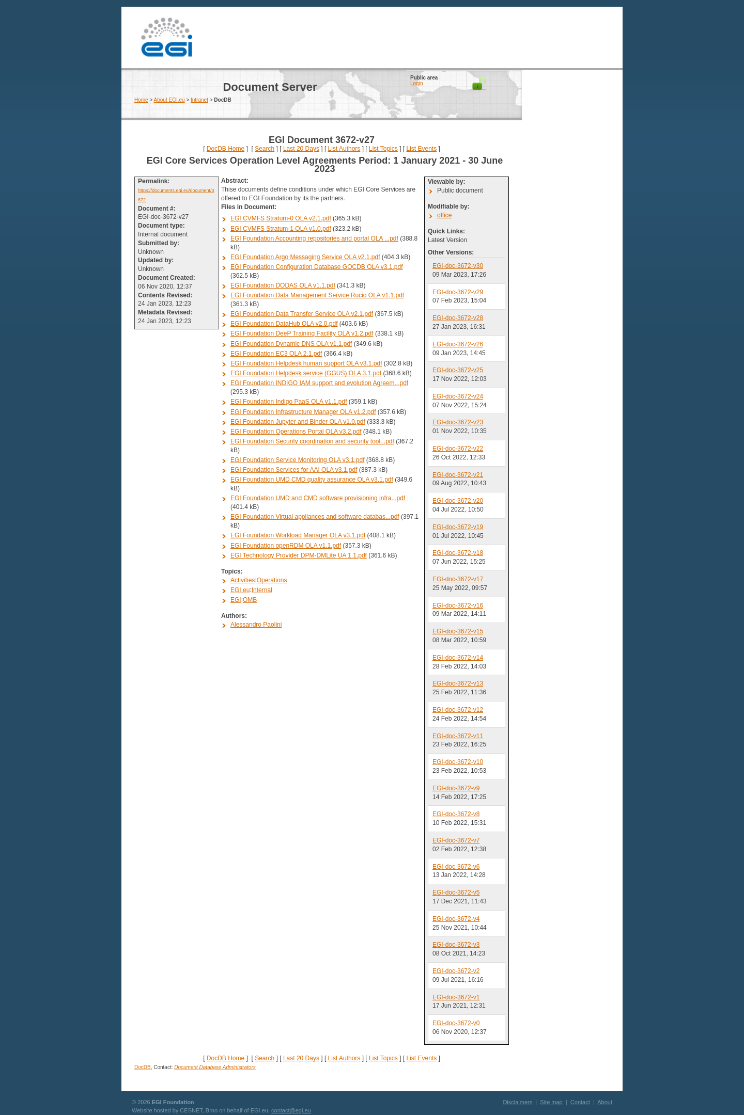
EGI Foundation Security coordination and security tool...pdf (312, 441)
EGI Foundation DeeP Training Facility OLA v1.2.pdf (302, 333)
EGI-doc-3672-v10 (457, 762)
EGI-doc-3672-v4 (455, 918)
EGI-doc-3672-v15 (457, 631)
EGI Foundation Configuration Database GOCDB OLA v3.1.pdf (316, 266)
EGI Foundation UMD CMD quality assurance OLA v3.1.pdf (311, 479)
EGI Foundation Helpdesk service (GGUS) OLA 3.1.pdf (305, 373)
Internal (262, 590)
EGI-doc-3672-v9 (455, 788)
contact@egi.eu (291, 1110)
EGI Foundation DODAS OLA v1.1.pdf (282, 285)
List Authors (344, 148)
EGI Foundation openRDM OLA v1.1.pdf (285, 545)
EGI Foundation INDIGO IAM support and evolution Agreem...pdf (319, 383)
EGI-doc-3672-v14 (457, 657)
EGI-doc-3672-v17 (457, 579)
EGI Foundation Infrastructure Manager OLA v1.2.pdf (303, 412)
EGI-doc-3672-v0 (455, 1023)
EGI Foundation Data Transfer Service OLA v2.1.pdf (301, 313)
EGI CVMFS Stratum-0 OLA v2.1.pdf (280, 218)
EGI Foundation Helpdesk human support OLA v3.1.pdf (306, 363)
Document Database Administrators (214, 1067)
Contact (580, 1102)
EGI (166, 37)
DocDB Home (225, 148)
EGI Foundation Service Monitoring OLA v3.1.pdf (297, 460)
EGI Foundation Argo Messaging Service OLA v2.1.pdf (305, 257)
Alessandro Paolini (256, 624)
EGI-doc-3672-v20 (457, 500)
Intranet (199, 100)
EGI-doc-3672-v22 (457, 448)
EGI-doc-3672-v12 (457, 709)
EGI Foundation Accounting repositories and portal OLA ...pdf (314, 238)
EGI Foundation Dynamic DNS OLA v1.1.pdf (291, 343)
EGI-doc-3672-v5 (455, 892)
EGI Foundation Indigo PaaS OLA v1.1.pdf (288, 401)
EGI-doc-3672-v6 (455, 866)
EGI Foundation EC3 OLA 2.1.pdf (276, 353)
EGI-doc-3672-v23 (457, 422)
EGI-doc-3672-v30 (457, 265)
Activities (242, 580)
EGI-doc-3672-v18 (457, 552)
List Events (421, 148)
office (444, 215)
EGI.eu (240, 590)
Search (264, 148)
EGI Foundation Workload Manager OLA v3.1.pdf (297, 535)
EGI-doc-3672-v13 (457, 683)
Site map (551, 1102)
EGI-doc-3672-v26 (457, 344)
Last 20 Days (301, 148)
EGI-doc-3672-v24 (457, 396)
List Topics (383, 148)
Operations (272, 580)
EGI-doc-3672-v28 (457, 318)
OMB (250, 599)
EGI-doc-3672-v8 (455, 814)
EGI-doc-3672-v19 (457, 527)
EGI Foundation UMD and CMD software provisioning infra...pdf (317, 498)
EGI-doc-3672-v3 (455, 944)
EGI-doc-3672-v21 (457, 475)
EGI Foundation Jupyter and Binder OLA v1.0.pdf (297, 421)
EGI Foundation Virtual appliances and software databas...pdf (314, 516)
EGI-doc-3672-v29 (457, 292)
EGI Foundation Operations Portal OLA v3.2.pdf (295, 431)
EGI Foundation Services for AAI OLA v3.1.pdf (293, 469)
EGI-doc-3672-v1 (455, 997)
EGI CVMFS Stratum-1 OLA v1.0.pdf (280, 228)
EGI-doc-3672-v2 (455, 971)
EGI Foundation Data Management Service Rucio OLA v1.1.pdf (317, 295)
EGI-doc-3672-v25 (457, 370)
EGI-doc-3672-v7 (455, 840)
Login (416, 83)
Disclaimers (517, 1102)
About (604, 1102)
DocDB (142, 1067)
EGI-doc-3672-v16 (457, 605)
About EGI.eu (169, 100)
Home (141, 100)
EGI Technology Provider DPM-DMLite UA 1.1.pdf (298, 555)
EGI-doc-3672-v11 (457, 736)
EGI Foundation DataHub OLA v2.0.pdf (283, 323)
